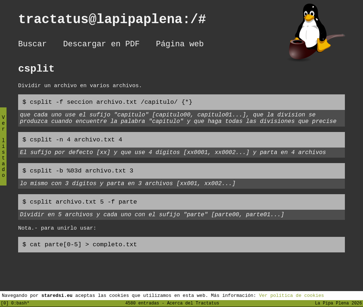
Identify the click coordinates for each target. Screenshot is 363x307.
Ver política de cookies (291, 295)
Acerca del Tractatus (193, 303)
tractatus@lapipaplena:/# (120, 21)
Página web (180, 45)
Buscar (32, 45)
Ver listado (3, 152)
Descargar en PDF (101, 45)
